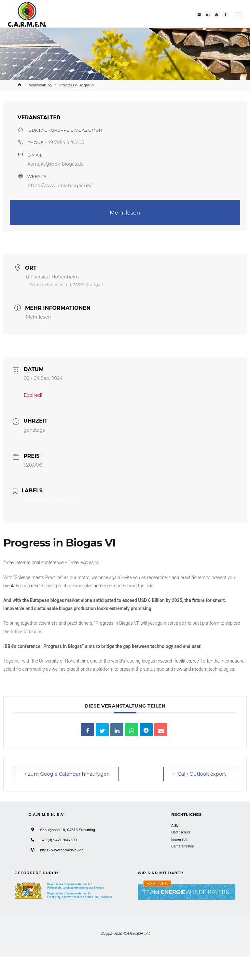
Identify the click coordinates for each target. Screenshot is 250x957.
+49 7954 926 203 (64, 142)
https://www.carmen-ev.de (62, 850)
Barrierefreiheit (182, 846)
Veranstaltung (40, 85)
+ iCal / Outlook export (199, 774)
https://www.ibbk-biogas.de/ (59, 185)
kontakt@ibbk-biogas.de (56, 164)
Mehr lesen (125, 213)
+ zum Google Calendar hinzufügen (67, 774)
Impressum (179, 839)
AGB (174, 826)
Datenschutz (180, 832)
